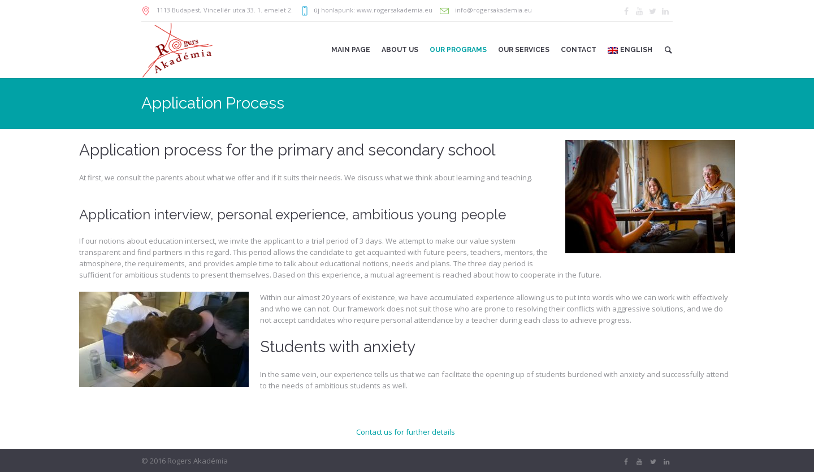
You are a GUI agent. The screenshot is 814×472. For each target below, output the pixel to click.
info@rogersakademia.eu (492, 10)
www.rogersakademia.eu (394, 10)
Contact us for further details (405, 432)
